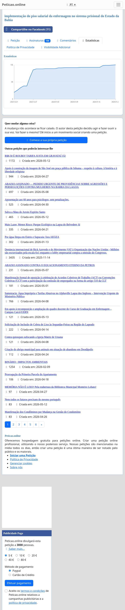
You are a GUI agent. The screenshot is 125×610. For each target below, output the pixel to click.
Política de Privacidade (20, 47)
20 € (34, 555)
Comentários (66, 40)
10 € (22, 555)
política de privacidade (23, 603)
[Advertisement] (27, 507)
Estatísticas (90, 40)
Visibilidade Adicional (55, 47)
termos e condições (33, 591)
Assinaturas (37, 40)
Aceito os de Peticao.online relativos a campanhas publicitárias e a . (29, 597)
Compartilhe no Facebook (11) (27, 29)
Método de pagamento (19, 567)
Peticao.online (13, 4)
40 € (11, 560)
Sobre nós (16, 467)
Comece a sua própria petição (46, 140)
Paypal (17, 571)
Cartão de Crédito (23, 575)
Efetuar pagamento (19, 583)
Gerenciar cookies (21, 463)
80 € (23, 560)
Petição (13, 40)
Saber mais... (15, 549)
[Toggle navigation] (118, 4)
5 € (10, 555)
